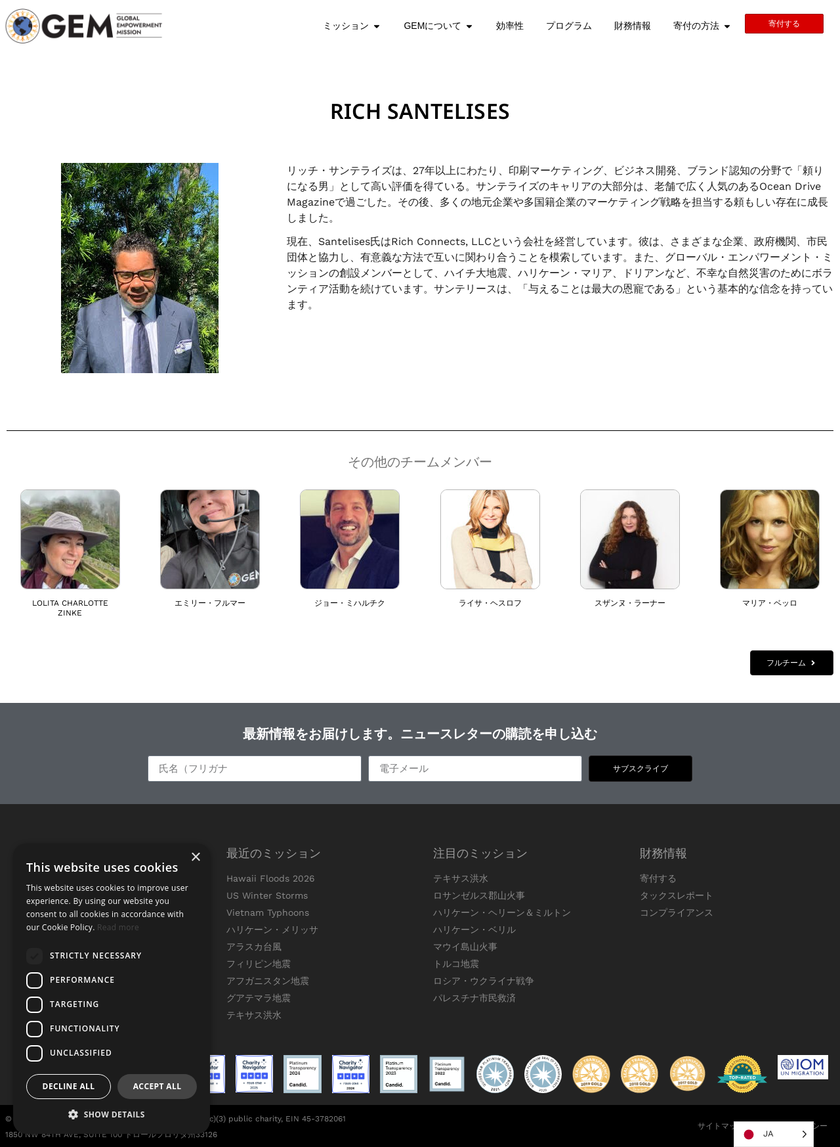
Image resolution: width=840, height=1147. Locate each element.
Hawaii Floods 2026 (270, 878)
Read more (118, 927)
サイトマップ (721, 1126)
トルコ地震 (456, 963)
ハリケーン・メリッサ (272, 929)
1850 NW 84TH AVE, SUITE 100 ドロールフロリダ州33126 (111, 1134)
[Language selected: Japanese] (774, 1134)
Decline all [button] (69, 1086)
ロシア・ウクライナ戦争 (483, 981)
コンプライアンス (676, 912)
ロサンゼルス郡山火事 (479, 895)
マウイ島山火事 (465, 946)
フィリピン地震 (258, 963)
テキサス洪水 (254, 1015)
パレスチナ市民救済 (474, 998)
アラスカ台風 (254, 946)
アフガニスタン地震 (267, 981)
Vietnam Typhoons (267, 912)
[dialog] (111, 988)
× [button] (195, 858)
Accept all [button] (157, 1086)
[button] (111, 1114)
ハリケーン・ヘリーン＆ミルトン (502, 912)
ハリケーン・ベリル (474, 929)
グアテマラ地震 (258, 998)
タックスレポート (676, 895)
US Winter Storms (267, 895)
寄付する (658, 878)
